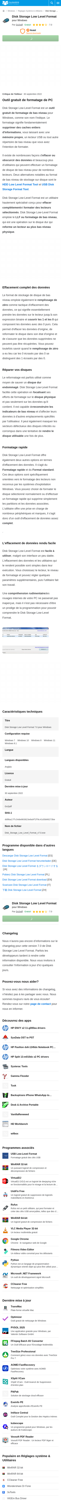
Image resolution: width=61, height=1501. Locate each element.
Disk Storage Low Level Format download (24, 879)
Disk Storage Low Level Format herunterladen (26, 861)
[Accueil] (3, 11)
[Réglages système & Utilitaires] (30, 11)
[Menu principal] (58, 3)
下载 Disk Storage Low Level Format (21, 890)
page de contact (40, 1003)
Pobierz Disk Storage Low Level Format (23, 874)
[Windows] (11, 11)
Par (17, 25)
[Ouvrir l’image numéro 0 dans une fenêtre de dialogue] (25, 640)
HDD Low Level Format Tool (20, 184)
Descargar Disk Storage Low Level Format (24, 855)
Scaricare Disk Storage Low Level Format (24, 885)
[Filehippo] (10, 3)
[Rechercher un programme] (52, 3)
